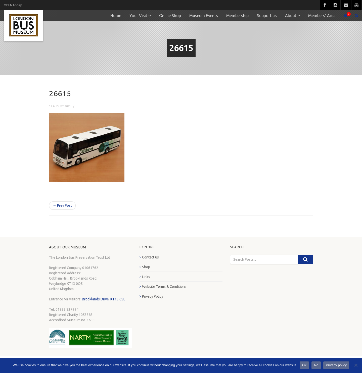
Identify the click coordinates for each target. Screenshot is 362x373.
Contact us (150, 257)
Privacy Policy (152, 296)
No (316, 365)
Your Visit (138, 15)
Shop (146, 267)
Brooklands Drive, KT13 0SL (103, 299)
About (290, 15)
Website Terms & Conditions (164, 287)
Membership (237, 15)
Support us (267, 15)
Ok (304, 365)
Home (115, 15)
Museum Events (203, 15)
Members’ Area (322, 15)
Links (146, 277)
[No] (355, 365)
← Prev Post (62, 205)
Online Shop (170, 15)
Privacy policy (336, 365)
